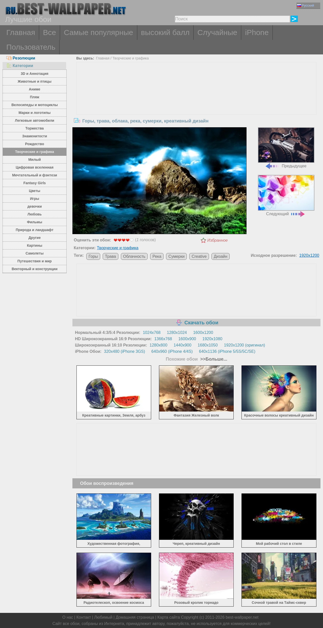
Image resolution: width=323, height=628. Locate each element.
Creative (199, 256)
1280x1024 (177, 332)
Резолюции (20, 58)
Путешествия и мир (34, 261)
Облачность (134, 256)
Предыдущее (286, 147)
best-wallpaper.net (242, 617)
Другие (35, 238)
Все (49, 32)
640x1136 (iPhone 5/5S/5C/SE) (227, 351)
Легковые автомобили (34, 120)
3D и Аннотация (34, 74)
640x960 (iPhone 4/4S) (172, 351)
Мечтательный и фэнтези (34, 175)
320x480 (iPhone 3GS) (124, 351)
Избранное (217, 240)
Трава (110, 256)
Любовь (35, 214)
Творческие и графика (34, 152)
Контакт (83, 617)
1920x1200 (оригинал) (244, 345)
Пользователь (31, 47)
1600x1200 (203, 332)
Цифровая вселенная (34, 167)
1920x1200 (309, 255)
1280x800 (158, 345)
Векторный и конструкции (35, 269)
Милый (34, 160)
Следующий (286, 195)
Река (156, 256)
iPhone (256, 32)
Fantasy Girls (34, 183)
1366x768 (163, 339)
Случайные (217, 32)
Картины (34, 245)
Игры (34, 199)
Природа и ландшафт (34, 230)
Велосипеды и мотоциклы (34, 105)
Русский (305, 5)
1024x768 (151, 332)
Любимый (103, 617)
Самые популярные (98, 32)
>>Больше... (213, 359)
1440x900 (182, 345)
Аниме (34, 89)
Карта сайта (168, 617)
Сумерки (176, 256)
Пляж (34, 97)
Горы (93, 256)
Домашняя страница (135, 617)
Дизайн (220, 256)
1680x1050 (208, 345)
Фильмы (34, 222)
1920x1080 (212, 339)
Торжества (34, 128)
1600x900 (187, 339)
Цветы (34, 191)
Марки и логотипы (34, 113)
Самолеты (34, 253)
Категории (19, 66)
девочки (34, 206)
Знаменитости (34, 136)
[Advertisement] (196, 100)
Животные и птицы (34, 81)
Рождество (34, 144)
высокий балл (165, 32)
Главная (20, 32)
